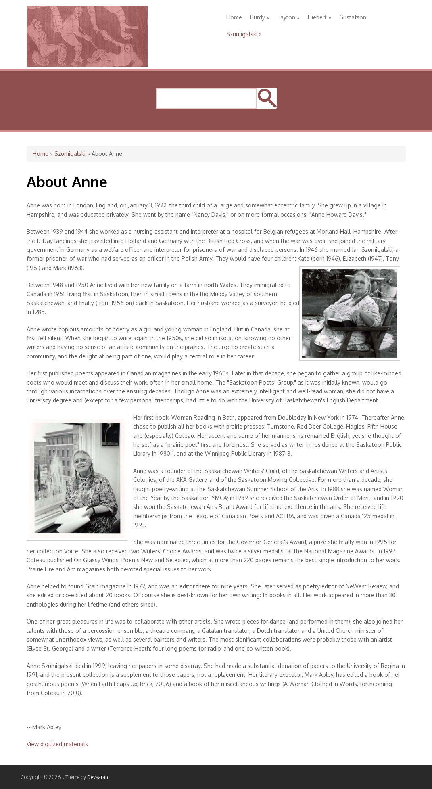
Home (234, 17)
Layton (289, 17)
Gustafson (352, 17)
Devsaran (97, 777)
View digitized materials (57, 744)
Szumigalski (244, 34)
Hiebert (319, 17)
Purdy (259, 17)
